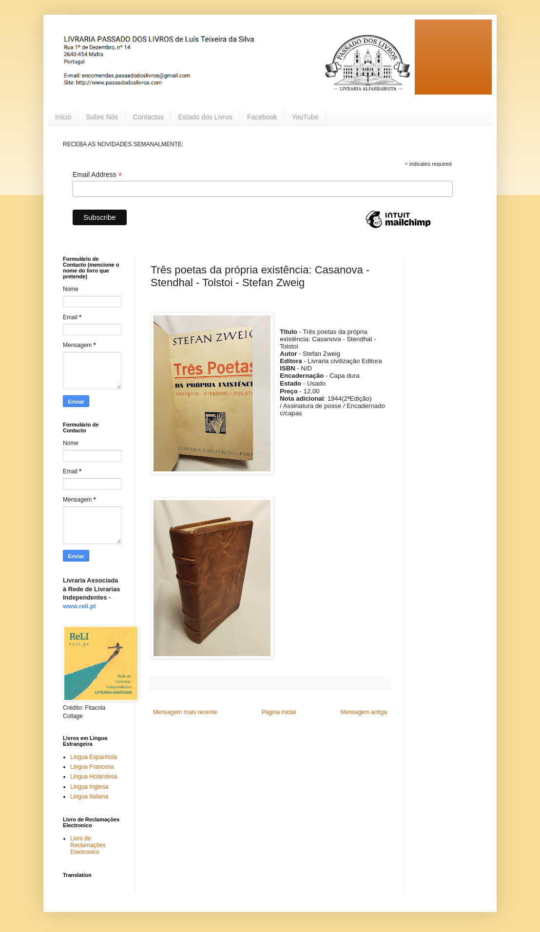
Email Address (97, 174)
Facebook (262, 117)
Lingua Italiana (89, 796)
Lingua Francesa (92, 766)
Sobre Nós (102, 117)
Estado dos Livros (205, 117)
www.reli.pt (79, 606)
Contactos (148, 117)
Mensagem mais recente (185, 712)
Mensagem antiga (364, 712)
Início (63, 117)
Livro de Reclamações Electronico (88, 845)
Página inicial (279, 712)
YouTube (304, 117)
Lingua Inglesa (89, 786)
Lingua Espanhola (93, 757)
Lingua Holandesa (93, 776)
